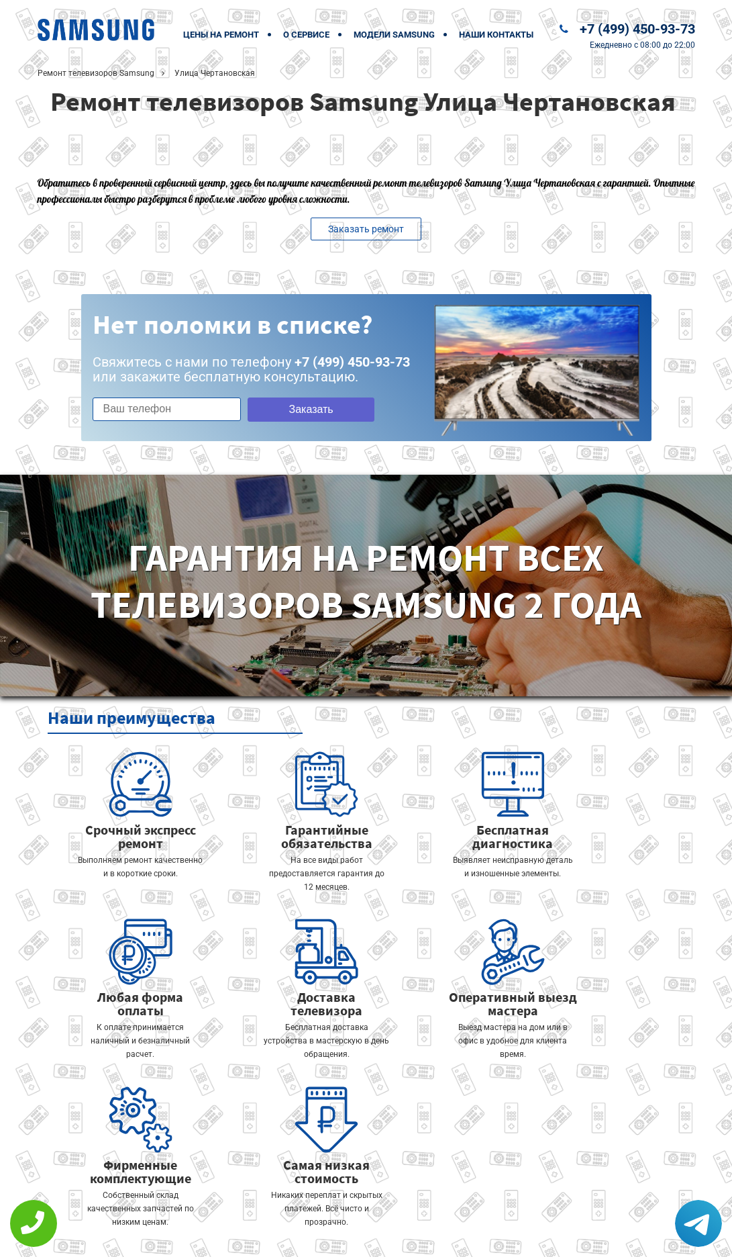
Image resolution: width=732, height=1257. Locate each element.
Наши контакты (496, 35)
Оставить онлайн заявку (406, 1207)
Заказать (304, 409)
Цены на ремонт (221, 35)
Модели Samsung (394, 35)
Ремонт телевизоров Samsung (96, 73)
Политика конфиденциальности (272, 1237)
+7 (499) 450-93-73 (637, 29)
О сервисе (306, 35)
